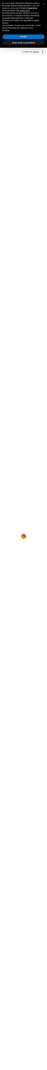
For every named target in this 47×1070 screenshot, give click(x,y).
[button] (44, 4)
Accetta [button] (23, 37)
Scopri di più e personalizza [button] (23, 43)
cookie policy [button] (25, 11)
